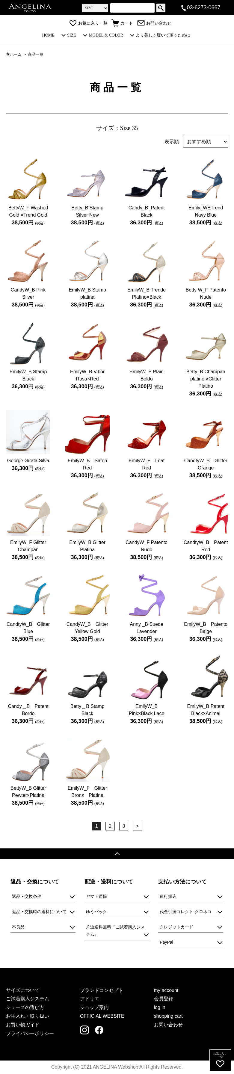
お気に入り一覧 (88, 23)
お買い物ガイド (23, 1024)
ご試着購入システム (27, 998)
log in (159, 1007)
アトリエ (89, 998)
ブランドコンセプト (101, 990)
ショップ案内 (94, 1007)
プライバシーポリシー (30, 1033)
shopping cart (168, 1016)
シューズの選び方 (25, 1007)
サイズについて (23, 990)
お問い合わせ (154, 23)
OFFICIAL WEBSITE (102, 1016)
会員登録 (163, 998)
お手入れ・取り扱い (27, 1016)
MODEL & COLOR (103, 35)
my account (166, 990)
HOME (48, 35)
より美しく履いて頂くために (160, 35)
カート (122, 23)
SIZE (68, 35)
